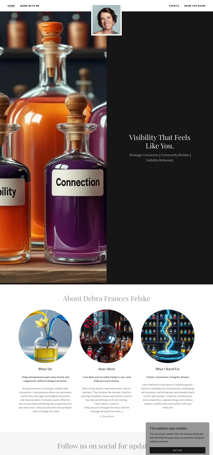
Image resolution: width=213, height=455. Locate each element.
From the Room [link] (194, 5)
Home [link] (11, 5)
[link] (106, 5)
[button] (106, 416)
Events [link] (174, 5)
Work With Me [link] (29, 5)
